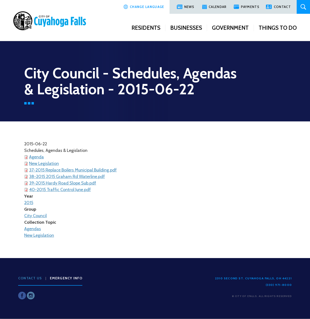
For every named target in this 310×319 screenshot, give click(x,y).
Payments (250, 7)
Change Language (147, 7)
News (189, 7)
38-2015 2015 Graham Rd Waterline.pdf (67, 176)
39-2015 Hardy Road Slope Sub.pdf (62, 183)
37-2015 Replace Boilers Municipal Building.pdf (73, 170)
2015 (28, 202)
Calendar (217, 7)
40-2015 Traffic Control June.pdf (60, 189)
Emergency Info (66, 278)
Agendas (32, 228)
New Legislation (44, 163)
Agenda (36, 157)
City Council (35, 215)
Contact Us (30, 278)
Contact (282, 7)
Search (303, 7)
